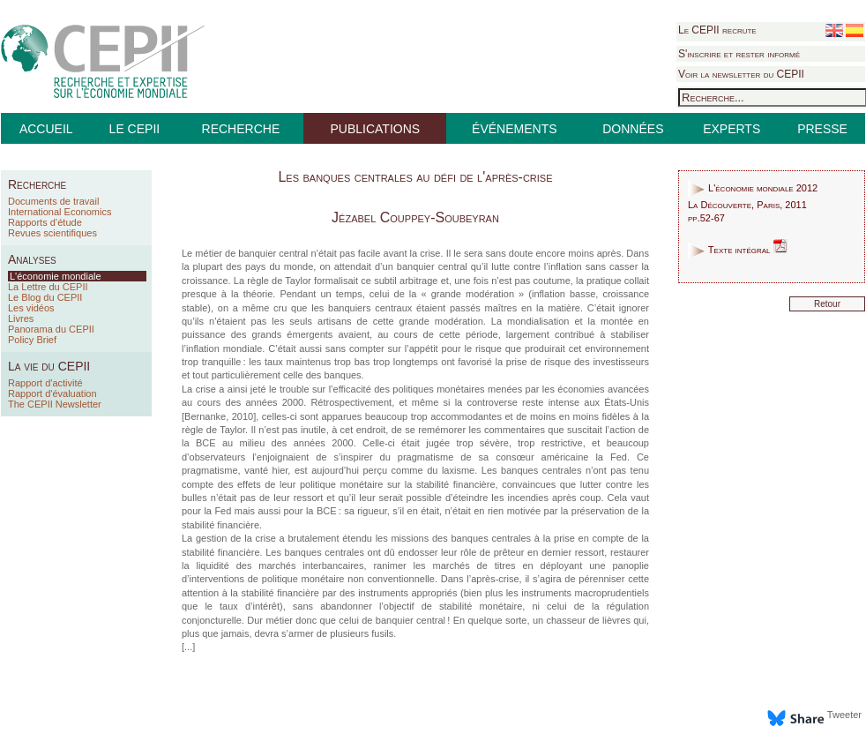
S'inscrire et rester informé (739, 54)
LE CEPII (135, 129)
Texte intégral (738, 249)
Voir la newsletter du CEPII (741, 74)
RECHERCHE (241, 129)
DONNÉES (632, 129)
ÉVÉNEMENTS (514, 129)
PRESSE (822, 129)
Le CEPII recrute (717, 30)
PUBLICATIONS (375, 129)
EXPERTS (731, 129)
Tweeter (844, 714)
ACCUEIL (46, 129)
